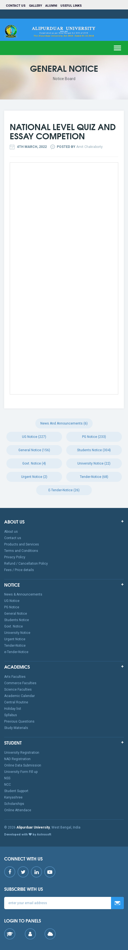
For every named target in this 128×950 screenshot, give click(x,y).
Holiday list (12, 709)
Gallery (35, 6)
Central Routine (16, 702)
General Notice (15, 614)
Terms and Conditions (21, 551)
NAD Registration (17, 759)
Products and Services (21, 544)
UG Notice (11, 601)
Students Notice (16, 620)
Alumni (51, 6)
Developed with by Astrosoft (27, 834)
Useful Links (71, 6)
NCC (7, 785)
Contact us (16, 6)
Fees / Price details (19, 570)
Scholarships (14, 804)
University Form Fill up (21, 772)
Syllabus (10, 715)
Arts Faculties (15, 677)
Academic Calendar (19, 696)
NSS (7, 778)
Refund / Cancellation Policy (26, 563)
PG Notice (11, 607)
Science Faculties (18, 689)
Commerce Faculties (20, 683)
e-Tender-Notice (16, 652)
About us (11, 532)
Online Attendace (17, 810)
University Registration (21, 753)
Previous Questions (19, 721)
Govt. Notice (13, 626)
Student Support (16, 791)
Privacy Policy (14, 557)
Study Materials (16, 728)
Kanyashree (13, 797)
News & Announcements (23, 594)
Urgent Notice (14, 639)
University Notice (17, 633)
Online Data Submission (22, 765)
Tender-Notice (15, 646)
